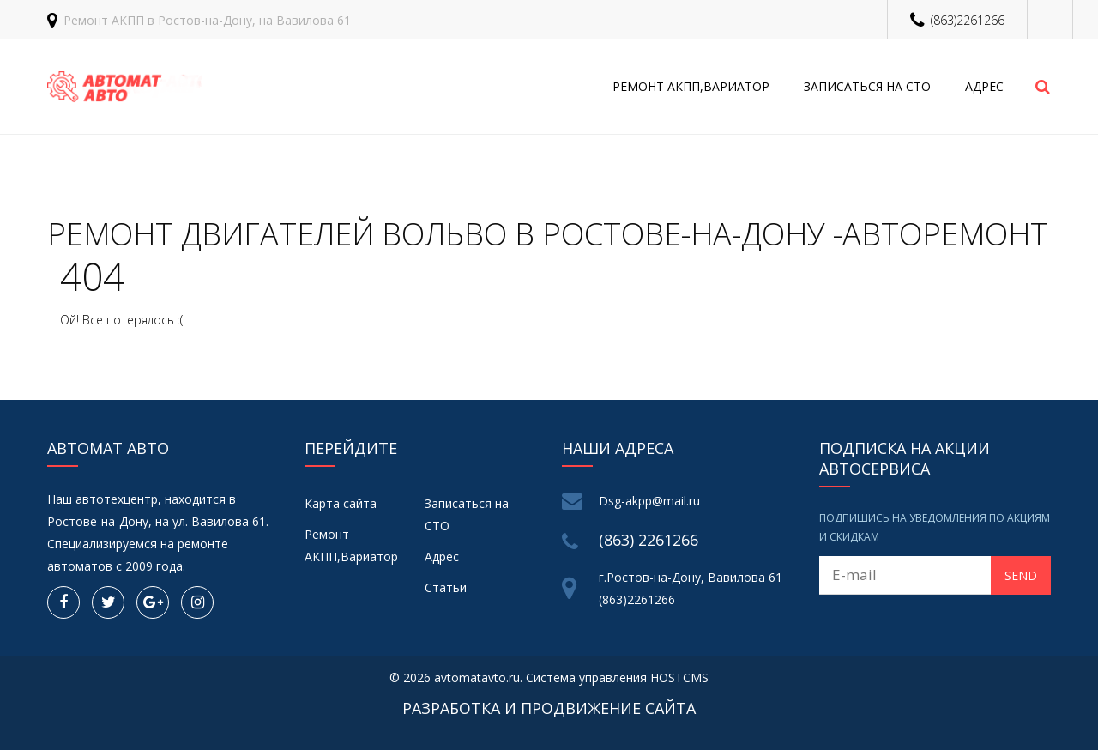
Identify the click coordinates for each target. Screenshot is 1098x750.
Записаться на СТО (867, 86)
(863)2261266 (967, 20)
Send (1020, 575)
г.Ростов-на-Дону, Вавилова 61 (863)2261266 (690, 588)
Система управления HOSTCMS (617, 677)
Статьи (446, 587)
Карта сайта (341, 503)
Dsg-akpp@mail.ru (649, 501)
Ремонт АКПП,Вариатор (690, 86)
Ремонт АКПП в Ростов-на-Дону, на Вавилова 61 (207, 20)
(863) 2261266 (648, 539)
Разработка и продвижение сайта (549, 708)
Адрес (984, 86)
